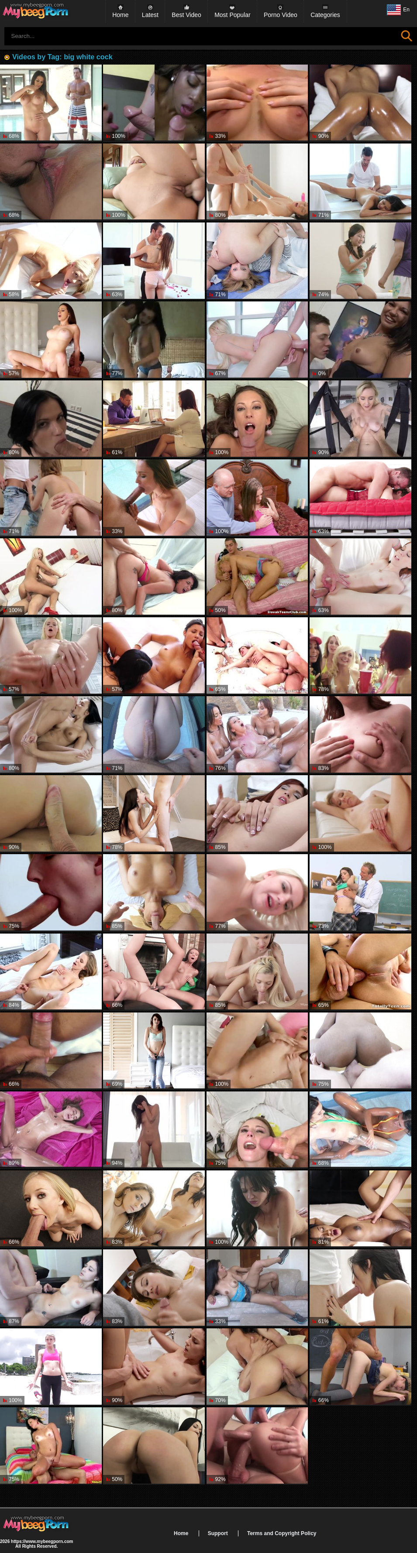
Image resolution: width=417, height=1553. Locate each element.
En (398, 10)
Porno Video (280, 14)
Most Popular (232, 14)
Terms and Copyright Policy (281, 1533)
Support (218, 1533)
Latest (150, 14)
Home (120, 14)
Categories (325, 14)
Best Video (186, 14)
